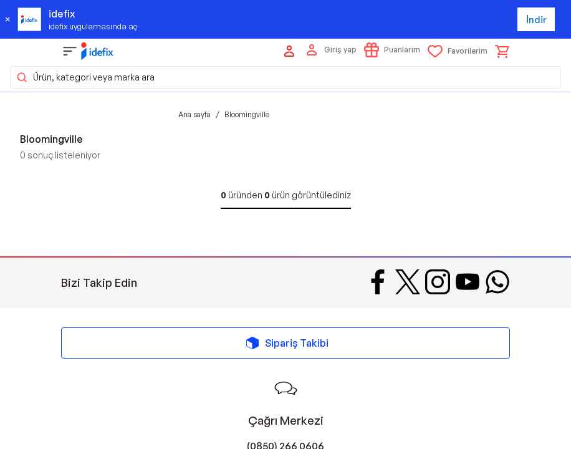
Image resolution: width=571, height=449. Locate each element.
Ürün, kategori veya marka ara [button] (85, 77)
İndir (536, 20)
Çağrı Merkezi (286, 420)
